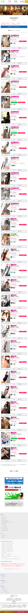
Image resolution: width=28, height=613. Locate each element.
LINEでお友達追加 (4, 528)
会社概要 (3, 587)
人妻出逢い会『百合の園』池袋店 (6, 546)
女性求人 (3, 577)
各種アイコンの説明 (14, 471)
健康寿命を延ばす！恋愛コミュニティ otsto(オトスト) (10, 556)
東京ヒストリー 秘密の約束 (5, 555)
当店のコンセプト (4, 517)
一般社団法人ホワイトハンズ (6, 582)
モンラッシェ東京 (4, 557)
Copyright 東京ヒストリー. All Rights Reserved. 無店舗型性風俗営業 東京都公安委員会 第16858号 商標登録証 (14, 600)
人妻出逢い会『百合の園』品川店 (6, 544)
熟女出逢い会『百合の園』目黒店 (6, 547)
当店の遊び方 (3, 518)
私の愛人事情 (3, 552)
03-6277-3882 (15, 596)
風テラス (3, 583)
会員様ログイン (7, 611)
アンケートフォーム (4, 525)
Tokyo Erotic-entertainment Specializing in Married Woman (10, 558)
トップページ (3, 516)
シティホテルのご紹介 (5, 529)
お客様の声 (3, 523)
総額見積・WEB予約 (21, 611)
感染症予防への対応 (4, 530)
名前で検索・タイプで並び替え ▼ (14, 26)
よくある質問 (3, 524)
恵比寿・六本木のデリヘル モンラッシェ (7, 5)
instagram (3, 536)
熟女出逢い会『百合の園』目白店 (6, 551)
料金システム (3, 519)
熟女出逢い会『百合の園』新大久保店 (7, 550)
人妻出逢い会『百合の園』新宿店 (6, 545)
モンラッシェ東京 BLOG (5, 592)
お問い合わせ (3, 590)
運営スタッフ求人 (4, 576)
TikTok (2, 537)
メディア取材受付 (4, 591)
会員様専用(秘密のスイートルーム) (7, 522)
